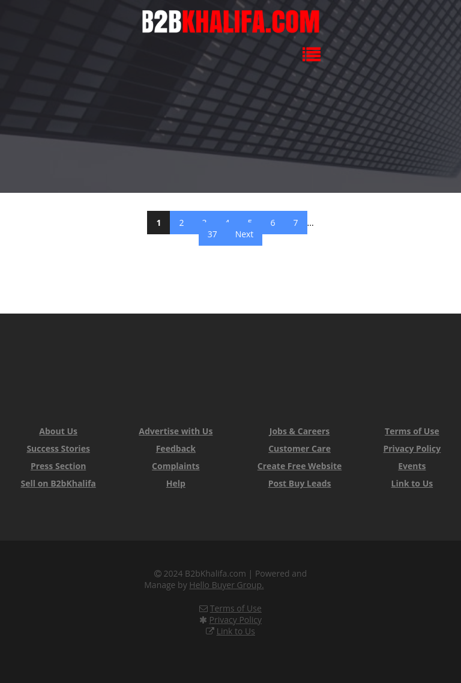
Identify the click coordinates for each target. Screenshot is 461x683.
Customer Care (299, 448)
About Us (58, 431)
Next (244, 234)
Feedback (176, 448)
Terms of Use (412, 431)
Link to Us (412, 483)
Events (412, 466)
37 (212, 234)
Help (175, 483)
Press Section (58, 466)
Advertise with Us (175, 431)
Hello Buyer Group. (226, 584)
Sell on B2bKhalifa (57, 483)
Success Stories (57, 448)
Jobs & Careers (300, 431)
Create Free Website (300, 466)
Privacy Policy (412, 448)
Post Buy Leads (299, 483)
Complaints (175, 466)
